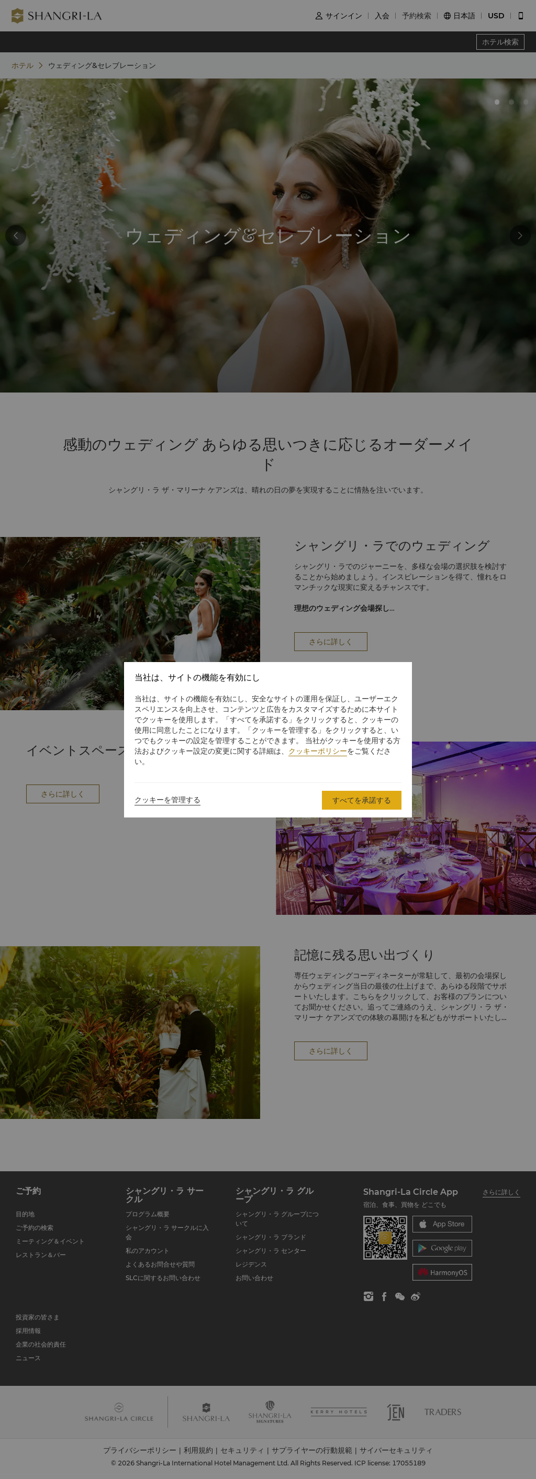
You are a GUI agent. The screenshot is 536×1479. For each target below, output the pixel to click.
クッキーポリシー (317, 751)
